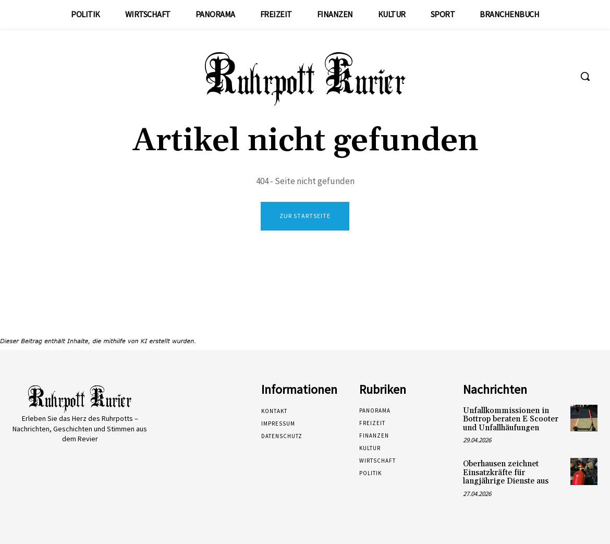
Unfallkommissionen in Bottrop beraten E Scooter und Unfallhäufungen (510, 419)
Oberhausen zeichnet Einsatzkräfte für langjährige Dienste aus (505, 472)
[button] (584, 76)
